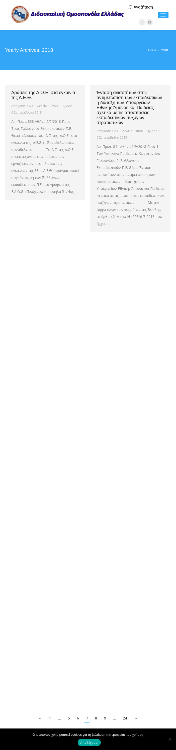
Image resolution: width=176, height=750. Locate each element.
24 (125, 718)
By (67, 106)
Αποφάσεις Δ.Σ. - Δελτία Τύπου (34, 106)
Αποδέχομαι (89, 742)
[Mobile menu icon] (163, 15)
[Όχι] (169, 739)
